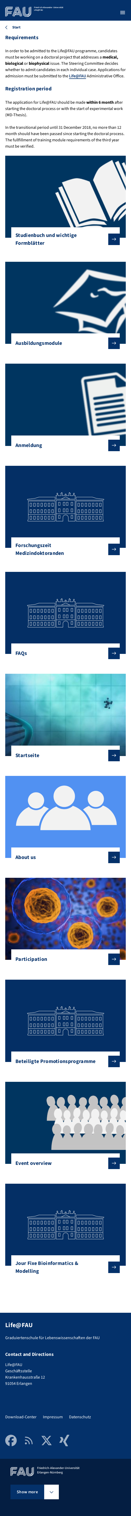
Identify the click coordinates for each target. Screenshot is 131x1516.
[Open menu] (122, 12)
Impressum (53, 1417)
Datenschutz (80, 1417)
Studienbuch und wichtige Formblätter (63, 239)
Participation (63, 959)
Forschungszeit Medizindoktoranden (63, 549)
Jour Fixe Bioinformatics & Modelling (63, 1267)
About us (63, 857)
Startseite (63, 755)
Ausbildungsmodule (63, 343)
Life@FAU (77, 76)
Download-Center (21, 1417)
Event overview (63, 1163)
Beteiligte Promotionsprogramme (63, 1061)
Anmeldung (63, 445)
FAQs (63, 653)
